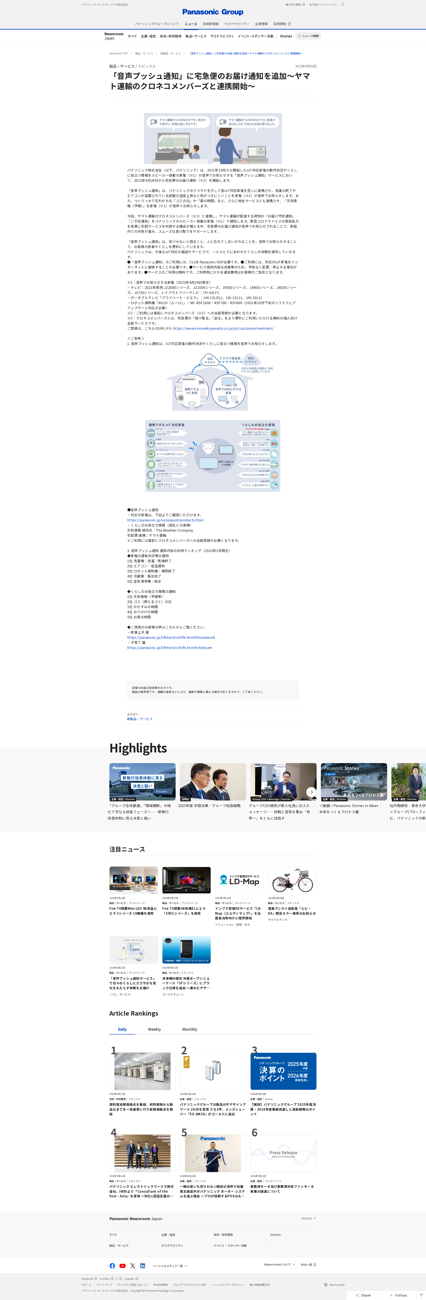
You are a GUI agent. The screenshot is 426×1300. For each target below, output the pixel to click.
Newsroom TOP (118, 53)
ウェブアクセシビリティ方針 (189, 1284)
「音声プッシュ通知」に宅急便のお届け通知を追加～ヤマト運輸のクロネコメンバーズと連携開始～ (245, 53)
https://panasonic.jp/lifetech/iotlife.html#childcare (169, 647)
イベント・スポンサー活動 (256, 36)
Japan (114, 36)
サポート (86, 1284)
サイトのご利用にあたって (132, 1284)
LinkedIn (131, 1278)
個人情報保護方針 (260, 1284)
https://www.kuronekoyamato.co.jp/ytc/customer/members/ (223, 328)
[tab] (154, 1029)
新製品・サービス (171, 53)
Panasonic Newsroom (135, 1218)
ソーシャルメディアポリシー (227, 1284)
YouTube (106, 1278)
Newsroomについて (277, 1264)
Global (307, 1218)
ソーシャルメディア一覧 (168, 1265)
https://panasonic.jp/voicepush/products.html (165, 519)
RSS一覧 (306, 1265)
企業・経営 (148, 36)
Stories (286, 36)
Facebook (89, 1278)
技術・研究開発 (171, 36)
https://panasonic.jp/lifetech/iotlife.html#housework (171, 637)
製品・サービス (196, 36)
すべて (132, 36)
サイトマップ (104, 1284)
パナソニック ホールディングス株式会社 (104, 4)
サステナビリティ (222, 36)
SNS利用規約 (160, 1284)
